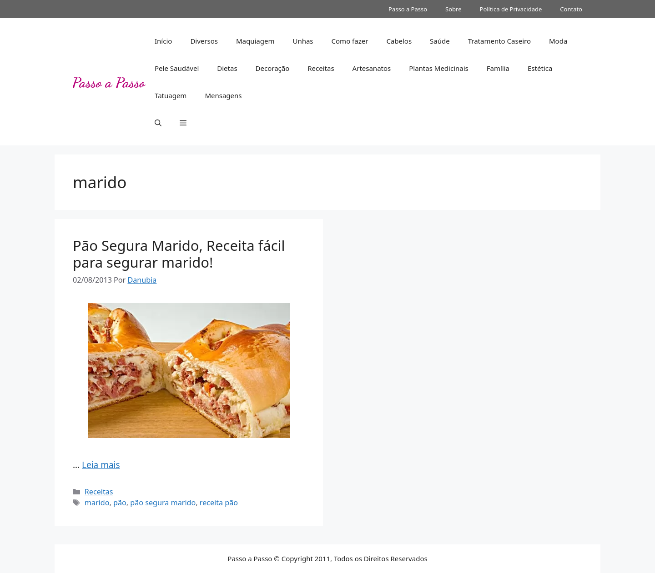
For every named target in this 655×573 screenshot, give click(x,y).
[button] (158, 122)
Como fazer (350, 40)
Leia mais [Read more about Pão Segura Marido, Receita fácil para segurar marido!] (101, 465)
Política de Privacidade (511, 9)
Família (498, 68)
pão (119, 503)
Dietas (227, 68)
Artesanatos (372, 68)
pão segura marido (163, 503)
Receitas (320, 68)
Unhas (302, 40)
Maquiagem (255, 40)
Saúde (440, 40)
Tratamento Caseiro (499, 40)
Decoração (273, 68)
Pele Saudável (177, 68)
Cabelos (399, 40)
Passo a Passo (407, 9)
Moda (558, 40)
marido (97, 503)
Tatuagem (170, 95)
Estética (540, 68)
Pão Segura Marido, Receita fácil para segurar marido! (179, 254)
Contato (571, 9)
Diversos (204, 40)
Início (163, 40)
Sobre (453, 9)
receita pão (219, 503)
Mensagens (223, 95)
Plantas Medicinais (439, 68)
